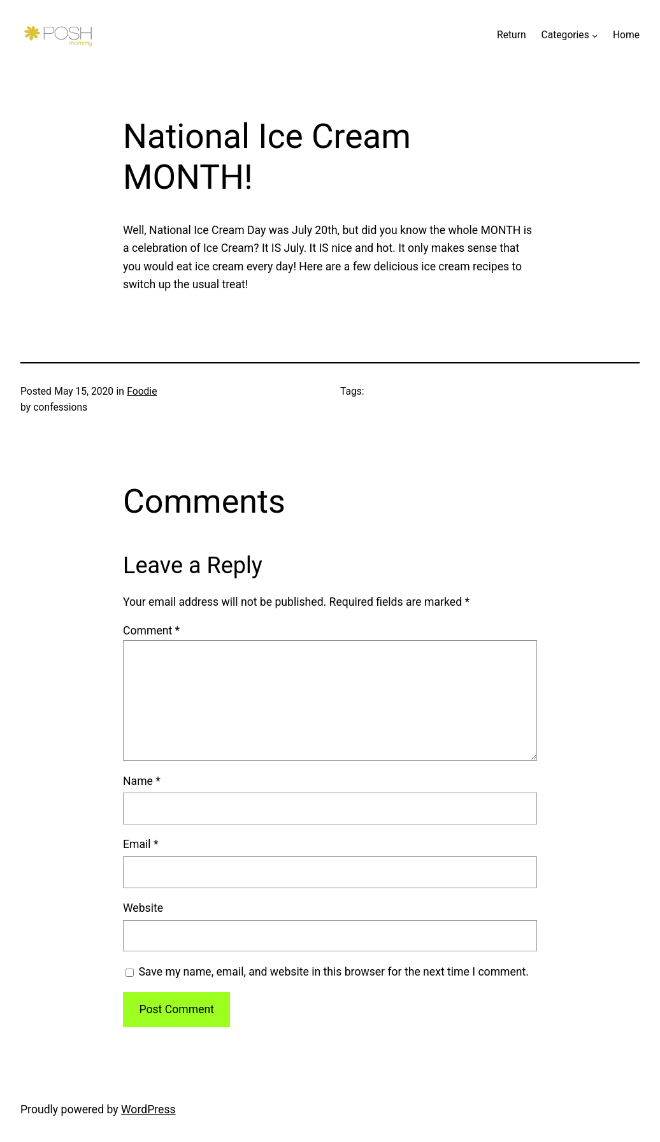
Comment (151, 630)
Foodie (142, 391)
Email (141, 844)
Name (142, 781)
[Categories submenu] (595, 35)
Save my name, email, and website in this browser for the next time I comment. (333, 971)
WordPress (148, 1109)
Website (143, 908)
